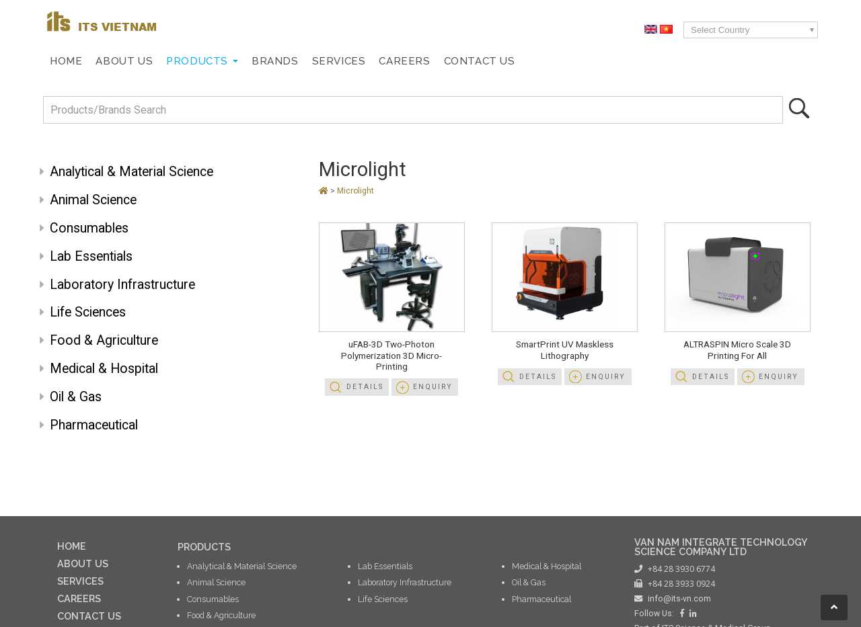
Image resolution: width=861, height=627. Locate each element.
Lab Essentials (91, 256)
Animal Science (93, 200)
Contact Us (479, 61)
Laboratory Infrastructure (122, 284)
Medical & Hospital (104, 368)
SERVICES (80, 581)
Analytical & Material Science (131, 171)
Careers (404, 61)
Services (339, 61)
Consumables (89, 228)
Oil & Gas (76, 397)
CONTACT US (89, 616)
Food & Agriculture (104, 340)
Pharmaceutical (94, 425)
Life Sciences (88, 312)
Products (197, 61)
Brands (275, 61)
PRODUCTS (204, 546)
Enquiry (433, 386)
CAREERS (79, 598)
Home (66, 61)
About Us (124, 61)
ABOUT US (82, 563)
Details (364, 386)
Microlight (362, 169)
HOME (71, 546)
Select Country (720, 30)
